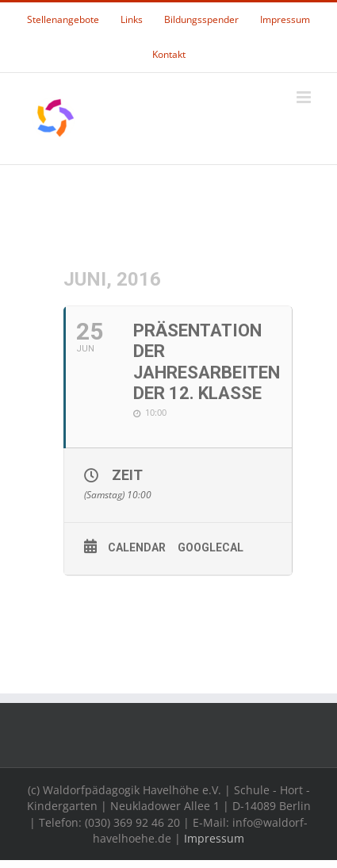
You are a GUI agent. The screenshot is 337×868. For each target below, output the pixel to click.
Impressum (214, 838)
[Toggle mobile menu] (305, 97)
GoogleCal (210, 547)
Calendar (137, 547)
